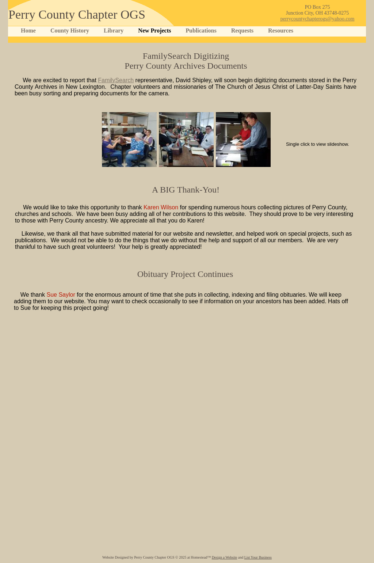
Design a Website (224, 557)
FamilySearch (116, 80)
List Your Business (258, 557)
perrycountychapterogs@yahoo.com (317, 19)
